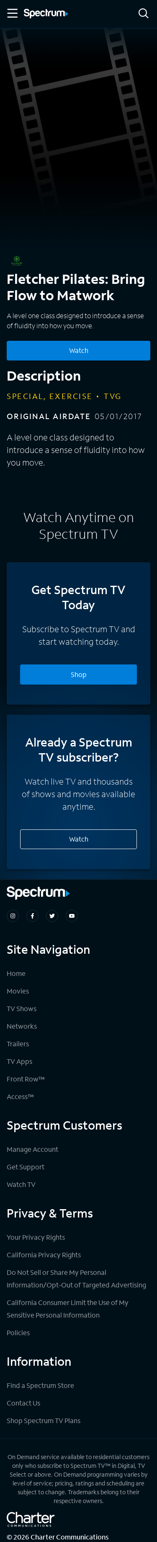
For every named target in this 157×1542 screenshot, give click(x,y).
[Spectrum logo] (46, 14)
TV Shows (21, 1008)
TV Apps (19, 1061)
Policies (18, 1332)
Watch (78, 838)
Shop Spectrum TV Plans (43, 1420)
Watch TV (21, 1184)
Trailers (18, 1043)
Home (16, 973)
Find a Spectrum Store (40, 1385)
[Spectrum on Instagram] (13, 916)
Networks (22, 1026)
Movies (18, 990)
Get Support (25, 1166)
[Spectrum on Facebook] (32, 916)
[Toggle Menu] (12, 13)
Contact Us (23, 1402)
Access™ (20, 1096)
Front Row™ (26, 1078)
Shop (79, 674)
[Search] (143, 14)
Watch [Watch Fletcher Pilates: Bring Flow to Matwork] (78, 350)
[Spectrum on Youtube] (72, 916)
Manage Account (32, 1149)
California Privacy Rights (44, 1254)
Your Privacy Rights (36, 1237)
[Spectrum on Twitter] (52, 916)
